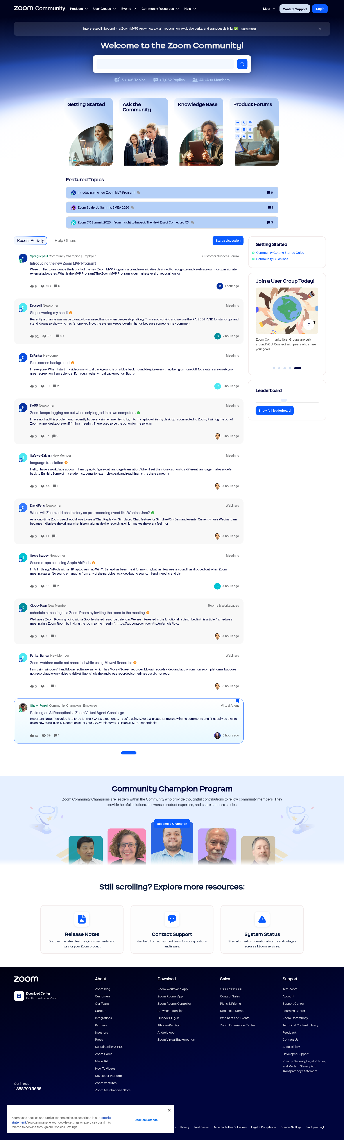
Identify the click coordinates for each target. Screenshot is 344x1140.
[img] (320, 29)
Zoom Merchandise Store (113, 1090)
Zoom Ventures (105, 1083)
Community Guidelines (272, 259)
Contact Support (295, 9)
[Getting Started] (88, 132)
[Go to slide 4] (290, 368)
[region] (90, 1119)
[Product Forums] (254, 132)
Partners (101, 1025)
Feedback (289, 1033)
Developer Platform (108, 1076)
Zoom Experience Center (237, 1025)
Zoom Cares (103, 1054)
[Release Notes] (82, 929)
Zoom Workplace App (173, 989)
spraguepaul (39, 256)
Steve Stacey (39, 555)
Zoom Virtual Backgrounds (176, 1040)
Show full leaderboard (275, 410)
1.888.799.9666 (27, 1089)
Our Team (102, 1004)
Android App (166, 1033)
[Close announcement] (320, 28)
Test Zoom (290, 989)
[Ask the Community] (143, 132)
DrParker (36, 355)
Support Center (293, 1004)
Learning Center (294, 1011)
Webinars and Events (234, 1018)
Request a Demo (232, 1011)
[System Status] (262, 929)
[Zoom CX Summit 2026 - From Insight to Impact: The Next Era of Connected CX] (136, 222)
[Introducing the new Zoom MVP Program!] (109, 192)
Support (290, 979)
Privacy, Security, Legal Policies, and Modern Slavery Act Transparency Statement (304, 1066)
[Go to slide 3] (285, 368)
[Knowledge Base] (198, 132)
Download (167, 979)
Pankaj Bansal (39, 655)
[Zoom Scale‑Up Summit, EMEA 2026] (106, 207)
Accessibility (291, 1047)
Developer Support (296, 1054)
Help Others (65, 240)
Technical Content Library (300, 1025)
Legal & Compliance (263, 1127)
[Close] (169, 1110)
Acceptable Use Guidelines (230, 1127)
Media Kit (101, 1061)
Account (288, 996)
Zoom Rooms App (170, 996)
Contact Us (290, 1040)
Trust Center (201, 1127)
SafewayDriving (41, 455)
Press (99, 1040)
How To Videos (105, 1068)
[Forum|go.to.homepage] (39, 8)
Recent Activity (30, 240)
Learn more (248, 29)
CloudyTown (38, 605)
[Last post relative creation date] (232, 286)
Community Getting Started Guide (280, 253)
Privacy (184, 1127)
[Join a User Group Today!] (287, 322)
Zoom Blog (102, 989)
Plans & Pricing (230, 1004)
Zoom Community (295, 1018)
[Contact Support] (172, 929)
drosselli (36, 305)
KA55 (34, 405)
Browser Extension (170, 1011)
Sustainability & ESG (109, 1047)
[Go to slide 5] (298, 368)
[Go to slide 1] (274, 368)
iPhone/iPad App (169, 1025)
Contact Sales (230, 996)
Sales (225, 979)
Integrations (103, 1018)
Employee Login (315, 1127)
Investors (101, 1033)
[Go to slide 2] (279, 368)
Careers (100, 1011)
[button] (228, 240)
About (100, 979)
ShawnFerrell (39, 705)
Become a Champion (172, 824)
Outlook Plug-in (168, 1018)
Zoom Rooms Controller (174, 1004)
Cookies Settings (291, 1127)
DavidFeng (37, 505)
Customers (103, 996)
